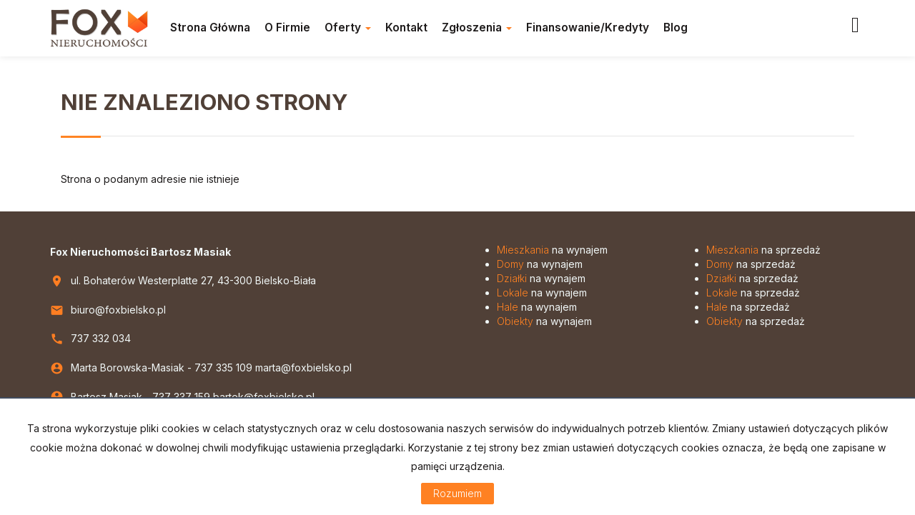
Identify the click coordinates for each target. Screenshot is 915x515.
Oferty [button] (348, 27)
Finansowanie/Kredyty (587, 27)
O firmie (287, 27)
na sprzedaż (763, 250)
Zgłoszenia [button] (477, 27)
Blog (675, 27)
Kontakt (406, 27)
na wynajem (552, 250)
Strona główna (210, 27)
